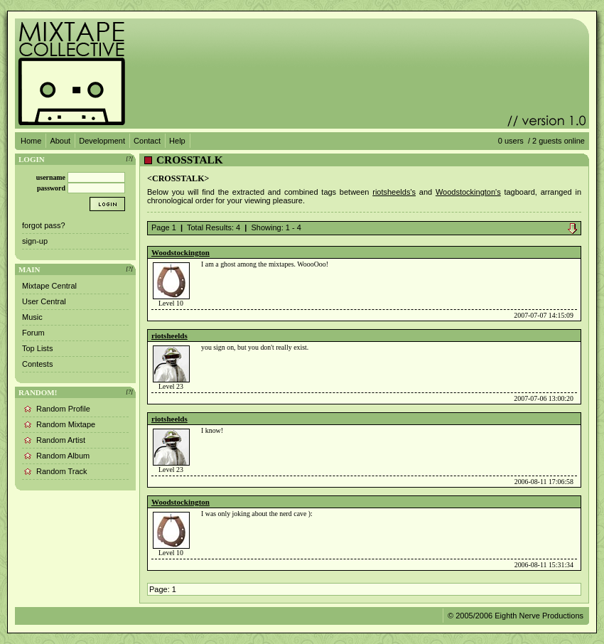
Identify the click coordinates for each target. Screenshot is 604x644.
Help (177, 140)
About (60, 140)
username (50, 177)
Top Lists (37, 348)
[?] (129, 159)
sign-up (35, 241)
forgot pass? (43, 225)
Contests (37, 364)
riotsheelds (169, 335)
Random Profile (63, 408)
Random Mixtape (65, 424)
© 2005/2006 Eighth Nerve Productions (515, 615)
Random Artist (60, 440)
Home (31, 140)
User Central (44, 301)
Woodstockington (180, 252)
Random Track (61, 471)
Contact (147, 140)
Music (32, 317)
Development (102, 140)
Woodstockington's (468, 192)
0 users (511, 140)
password (51, 188)
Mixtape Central (49, 285)
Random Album (63, 455)
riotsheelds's (394, 192)
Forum (33, 332)
